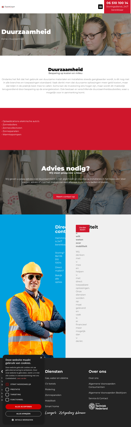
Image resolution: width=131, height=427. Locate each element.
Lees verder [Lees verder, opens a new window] (21, 378)
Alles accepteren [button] (23, 406)
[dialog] (23, 389)
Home (4, 39)
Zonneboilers (10, 124)
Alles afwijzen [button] (23, 414)
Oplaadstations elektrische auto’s (21, 121)
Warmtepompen (12, 134)
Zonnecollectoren (12, 128)
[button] (100, 6)
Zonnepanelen (11, 131)
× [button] (41, 358)
